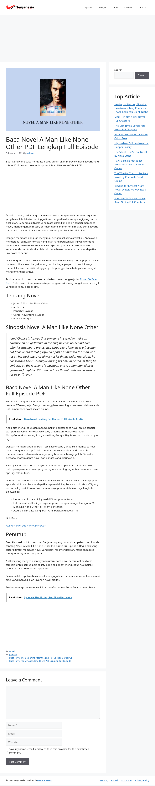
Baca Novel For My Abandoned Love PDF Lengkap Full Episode (40, 660)
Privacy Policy (142, 780)
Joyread (13, 654)
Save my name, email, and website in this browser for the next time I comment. (49, 750)
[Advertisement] (77, 37)
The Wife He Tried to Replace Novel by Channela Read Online (131, 177)
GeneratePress (44, 780)
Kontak (114, 780)
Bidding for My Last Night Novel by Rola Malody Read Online (130, 189)
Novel (12, 651)
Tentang (104, 780)
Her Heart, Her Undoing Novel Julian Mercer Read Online (129, 164)
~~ (26, 525)
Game (115, 7)
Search (118, 69)
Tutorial (142, 7)
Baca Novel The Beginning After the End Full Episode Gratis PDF (40, 657)
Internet (128, 7)
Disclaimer (126, 780)
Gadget (102, 7)
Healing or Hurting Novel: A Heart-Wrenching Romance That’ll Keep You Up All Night (131, 108)
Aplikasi (89, 7)
